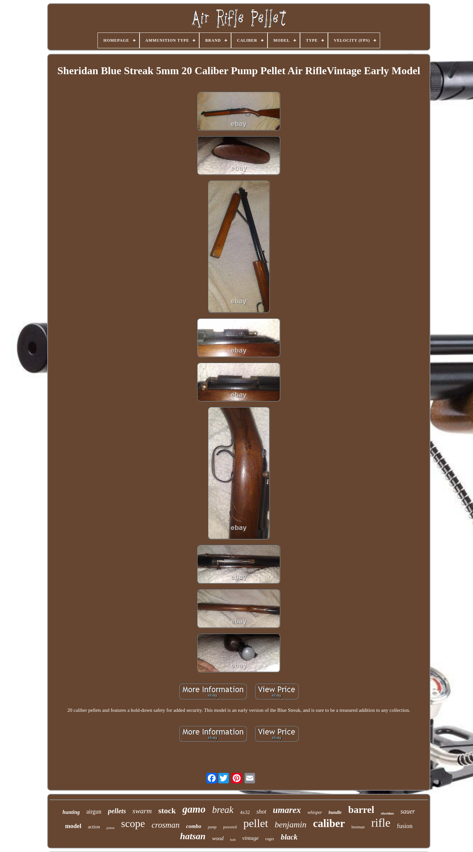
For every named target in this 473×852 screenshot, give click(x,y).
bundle (335, 812)
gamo (194, 809)
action (94, 826)
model (73, 825)
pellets (117, 811)
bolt (233, 839)
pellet (255, 823)
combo (193, 826)
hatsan (192, 836)
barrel (361, 809)
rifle (380, 823)
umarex (287, 810)
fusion (405, 825)
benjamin (291, 824)
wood (218, 838)
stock (167, 810)
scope (133, 823)
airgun (93, 811)
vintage (250, 838)
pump (212, 827)
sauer (407, 811)
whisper (315, 812)
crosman (166, 824)
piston (110, 828)
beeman (358, 826)
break (222, 809)
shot (261, 811)
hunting (71, 812)
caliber (329, 823)
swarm (142, 811)
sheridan (387, 813)
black (289, 837)
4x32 (245, 812)
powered (230, 827)
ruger (269, 838)
